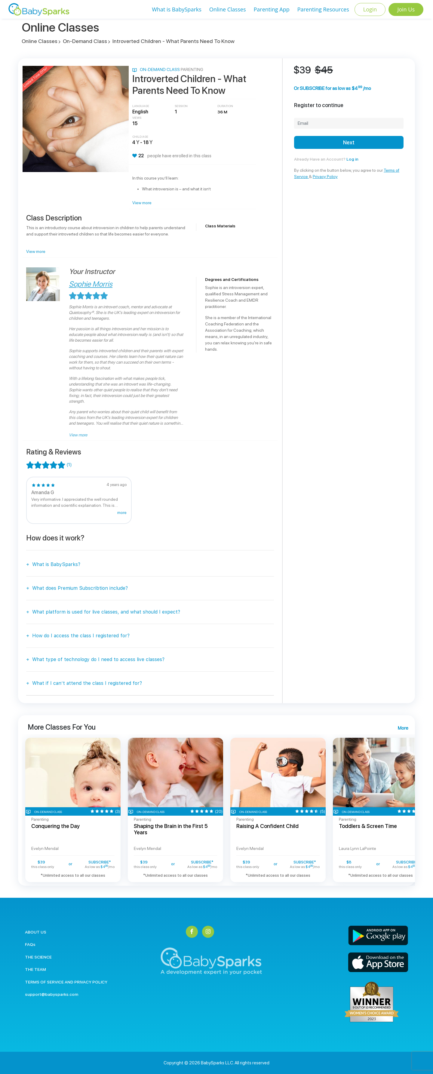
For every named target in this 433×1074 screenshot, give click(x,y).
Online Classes (227, 9)
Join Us (406, 9)
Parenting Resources (323, 9)
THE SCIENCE (38, 957)
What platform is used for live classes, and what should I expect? (106, 612)
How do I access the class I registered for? (81, 636)
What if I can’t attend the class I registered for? (87, 683)
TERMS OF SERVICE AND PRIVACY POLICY (66, 982)
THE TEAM (35, 969)
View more (142, 202)
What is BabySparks (176, 9)
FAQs (30, 944)
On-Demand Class (85, 41)
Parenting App (271, 9)
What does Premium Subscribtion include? (80, 588)
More (403, 728)
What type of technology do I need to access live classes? (98, 659)
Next (349, 142)
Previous (17, 810)
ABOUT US (35, 932)
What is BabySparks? (56, 564)
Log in (352, 159)
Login (370, 9)
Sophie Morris (90, 283)
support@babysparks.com (51, 994)
